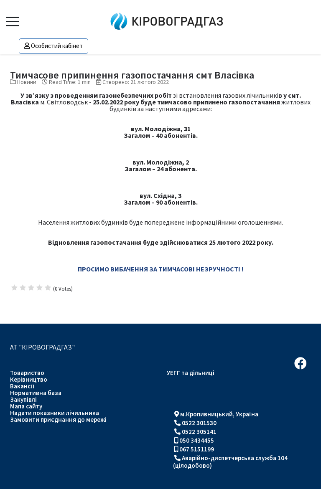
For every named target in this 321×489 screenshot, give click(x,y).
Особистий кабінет (53, 46)
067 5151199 (196, 449)
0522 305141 (199, 432)
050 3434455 (196, 440)
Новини (26, 82)
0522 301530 (199, 423)
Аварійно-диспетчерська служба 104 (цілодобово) (230, 461)
